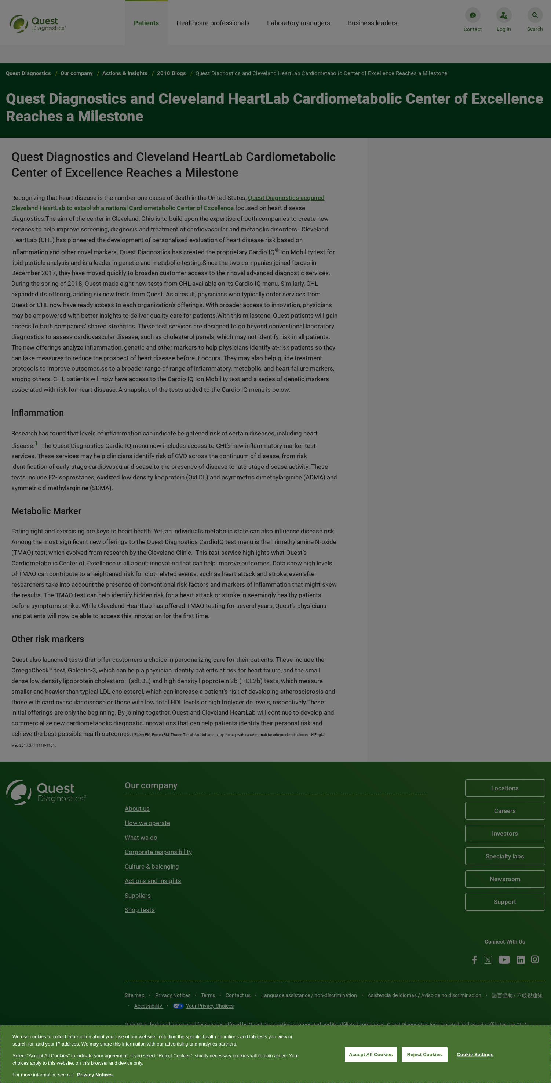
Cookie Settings (475, 1054)
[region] (275, 1054)
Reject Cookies (424, 1054)
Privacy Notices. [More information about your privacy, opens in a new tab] (95, 1074)
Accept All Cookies (371, 1054)
